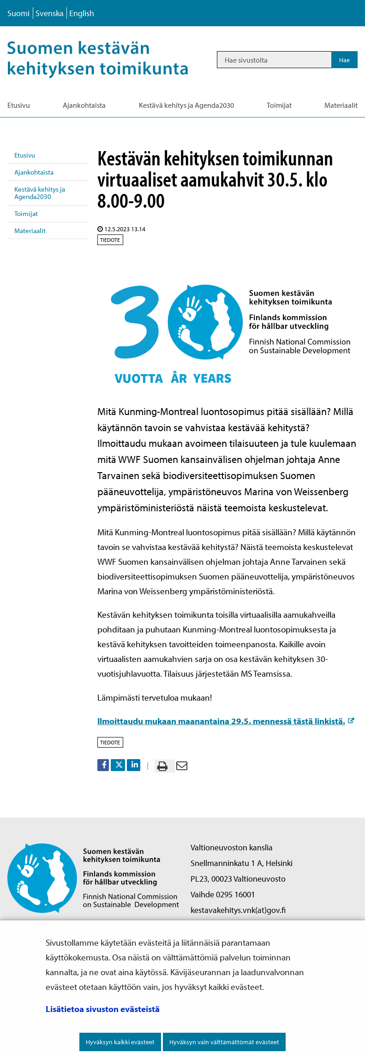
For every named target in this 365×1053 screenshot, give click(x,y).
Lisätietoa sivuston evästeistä (103, 1008)
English (81, 13)
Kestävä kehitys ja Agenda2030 (39, 193)
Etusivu (24, 155)
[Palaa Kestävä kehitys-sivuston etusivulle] (107, 60)
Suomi (18, 13)
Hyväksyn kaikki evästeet (120, 1042)
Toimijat (26, 213)
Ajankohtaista (34, 172)
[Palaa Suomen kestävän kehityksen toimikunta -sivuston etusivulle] (93, 877)
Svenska (50, 13)
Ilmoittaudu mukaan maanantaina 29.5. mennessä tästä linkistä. (225, 720)
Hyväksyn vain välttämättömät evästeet (224, 1042)
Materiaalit (30, 230)
